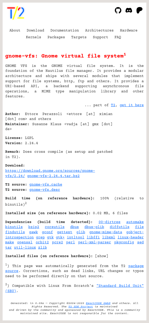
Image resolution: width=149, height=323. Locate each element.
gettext (64, 232)
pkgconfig (124, 242)
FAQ (118, 37)
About (14, 31)
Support (100, 37)
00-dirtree (110, 222)
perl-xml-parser (94, 242)
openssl (25, 242)
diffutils (119, 227)
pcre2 (57, 242)
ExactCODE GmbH (98, 303)
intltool (75, 238)
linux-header (130, 238)
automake (135, 222)
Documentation (64, 31)
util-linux (25, 248)
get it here (132, 105)
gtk (50, 238)
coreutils (55, 227)
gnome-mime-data (105, 232)
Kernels (33, 37)
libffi (93, 238)
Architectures (99, 31)
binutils (14, 227)
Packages (56, 37)
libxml (108, 238)
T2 (113, 105)
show (101, 256)
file (139, 227)
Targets (79, 37)
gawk (33, 232)
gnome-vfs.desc (44, 190)
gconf (47, 232)
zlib (42, 248)
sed (140, 242)
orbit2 (42, 242)
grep (40, 238)
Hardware (129, 31)
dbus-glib (94, 227)
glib (80, 232)
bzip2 (33, 227)
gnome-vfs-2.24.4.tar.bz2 (53, 176)
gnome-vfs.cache (45, 185)
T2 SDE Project (80, 306)
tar (8, 248)
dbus (74, 227)
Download (35, 31)
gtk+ (60, 238)
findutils (15, 232)
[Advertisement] (128, 146)
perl (70, 242)
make (9, 242)
